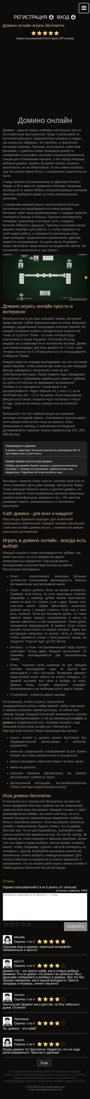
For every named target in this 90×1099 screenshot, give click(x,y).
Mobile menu (84, 8)
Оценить (75, 927)
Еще (44, 1063)
